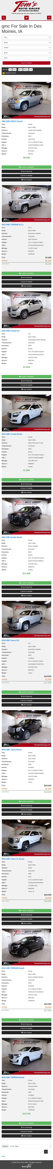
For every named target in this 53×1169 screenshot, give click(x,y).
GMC (3, 1156)
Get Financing (26, 171)
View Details (26, 180)
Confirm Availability (26, 167)
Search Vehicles (26, 63)
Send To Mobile (26, 175)
